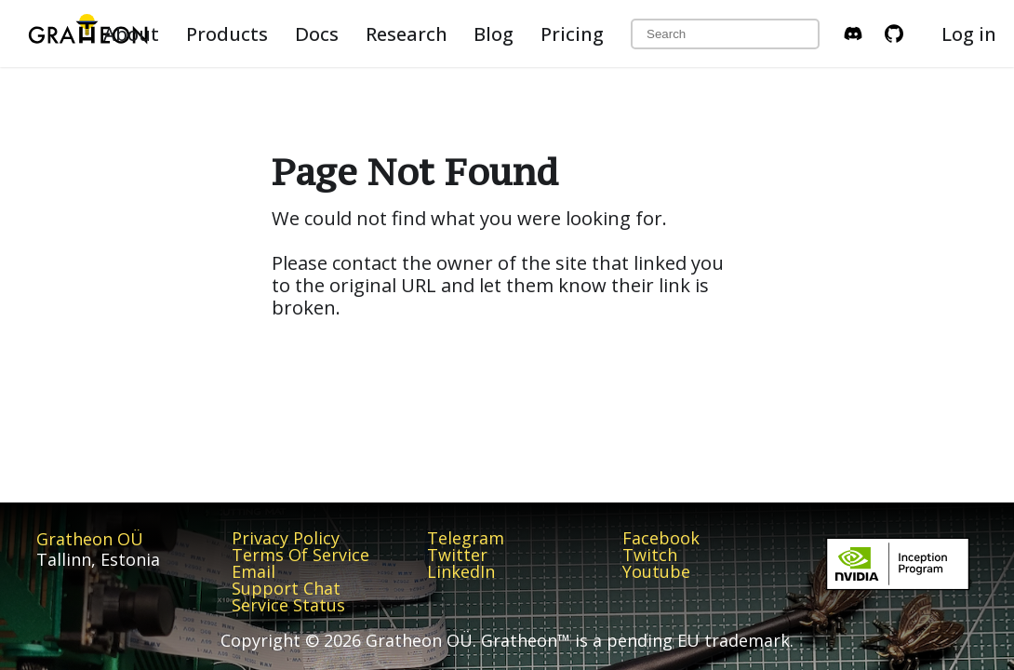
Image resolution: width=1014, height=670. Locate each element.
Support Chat (286, 588)
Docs (317, 33)
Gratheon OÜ (89, 539)
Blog (494, 33)
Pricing (572, 33)
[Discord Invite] (853, 33)
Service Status (288, 604)
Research (406, 33)
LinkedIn (461, 571)
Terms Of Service (300, 554)
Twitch (649, 554)
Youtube (656, 571)
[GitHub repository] (894, 33)
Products (227, 33)
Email (253, 571)
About (131, 33)
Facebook (661, 537)
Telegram (465, 537)
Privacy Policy (286, 537)
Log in (968, 33)
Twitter (457, 554)
